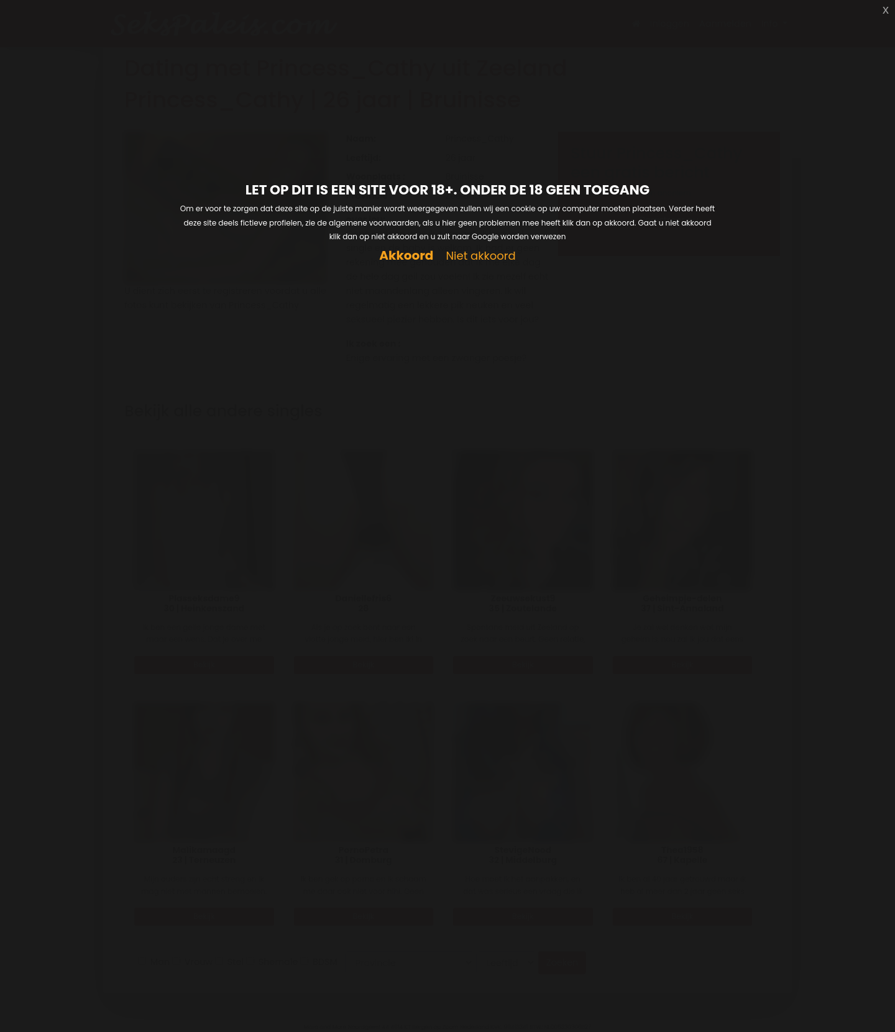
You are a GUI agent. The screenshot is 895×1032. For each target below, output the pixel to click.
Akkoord (406, 256)
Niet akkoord (480, 256)
